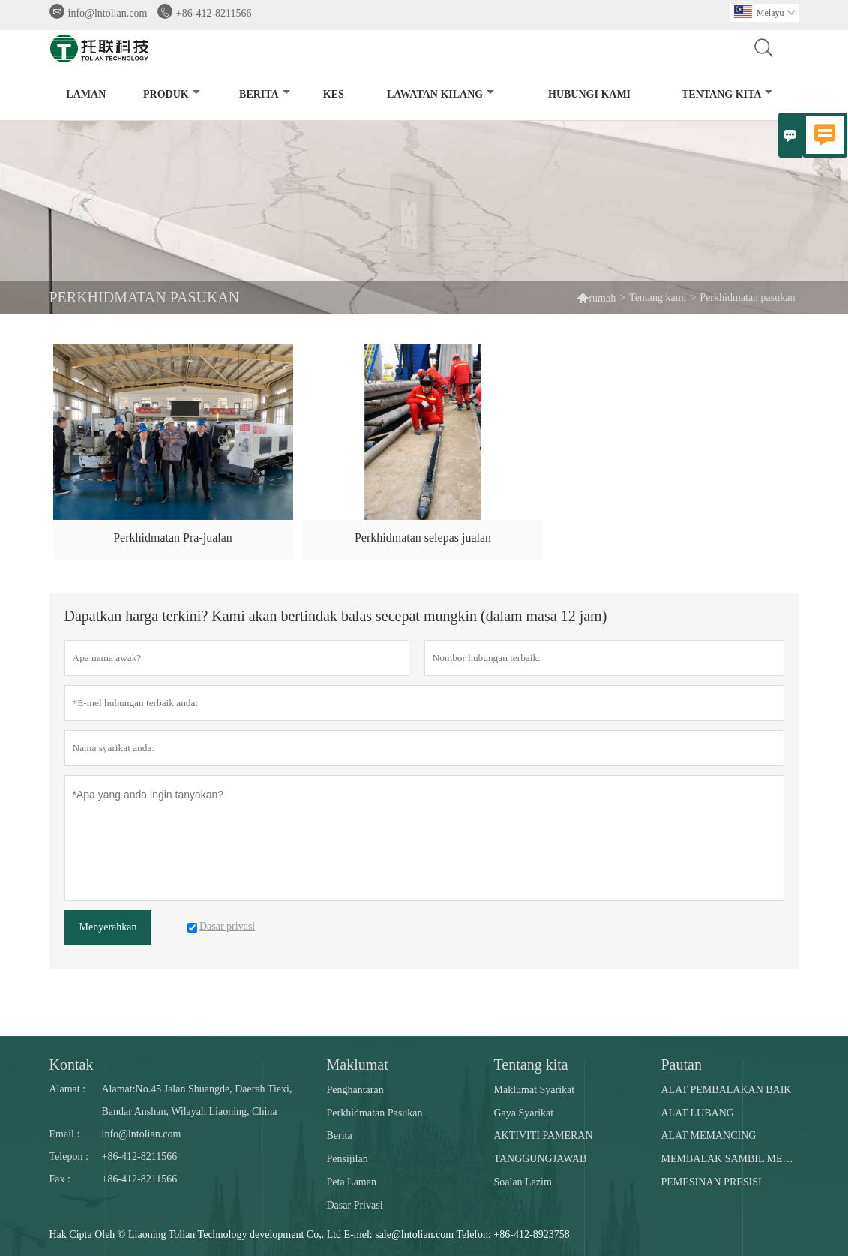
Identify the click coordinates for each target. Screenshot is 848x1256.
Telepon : (68, 1156)
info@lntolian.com (108, 13)
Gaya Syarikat (524, 1113)
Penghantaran (355, 1089)
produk (171, 94)
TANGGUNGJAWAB (540, 1158)
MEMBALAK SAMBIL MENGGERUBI (730, 1158)
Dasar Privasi (355, 1205)
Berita (264, 94)
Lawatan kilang (440, 94)
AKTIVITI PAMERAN (543, 1135)
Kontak (71, 1064)
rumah (596, 297)
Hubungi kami (589, 94)
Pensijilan (347, 1158)
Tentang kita (727, 94)
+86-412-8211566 (214, 13)
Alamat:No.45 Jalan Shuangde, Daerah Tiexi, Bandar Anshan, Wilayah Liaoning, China (197, 1100)
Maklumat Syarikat (534, 1089)
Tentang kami (657, 297)
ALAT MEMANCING (709, 1135)
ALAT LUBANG (697, 1113)
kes (333, 94)
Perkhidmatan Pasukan (375, 1113)
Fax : (59, 1179)
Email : (64, 1134)
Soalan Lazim (523, 1182)
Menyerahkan (108, 927)
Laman (86, 94)
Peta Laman (351, 1182)
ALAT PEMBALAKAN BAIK (726, 1089)
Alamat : (67, 1089)
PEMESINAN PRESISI (711, 1182)
